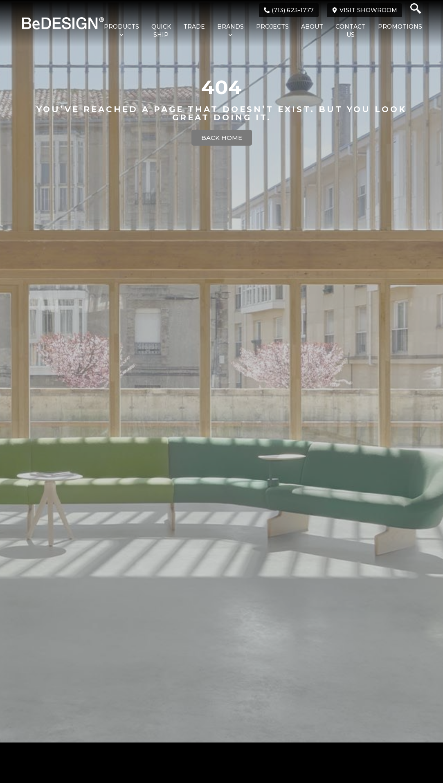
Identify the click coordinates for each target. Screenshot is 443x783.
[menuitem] (117, 31)
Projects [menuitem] (272, 26)
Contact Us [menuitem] (350, 30)
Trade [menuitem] (194, 26)
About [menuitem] (312, 26)
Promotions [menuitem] (400, 26)
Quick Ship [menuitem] (161, 30)
